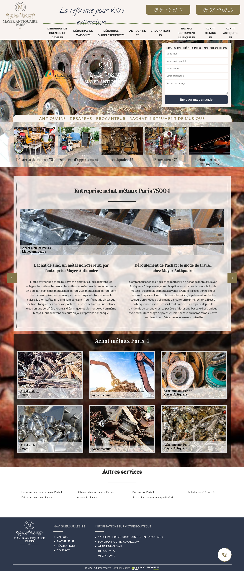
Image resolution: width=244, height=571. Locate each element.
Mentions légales (121, 567)
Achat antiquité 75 (230, 33)
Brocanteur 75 (160, 33)
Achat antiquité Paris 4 (201, 492)
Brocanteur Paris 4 (143, 492)
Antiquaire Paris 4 (87, 497)
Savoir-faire (66, 541)
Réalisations (66, 545)
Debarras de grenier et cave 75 (57, 33)
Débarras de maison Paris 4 (37, 497)
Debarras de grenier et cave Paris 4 (42, 492)
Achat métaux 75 (210, 33)
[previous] (12, 278)
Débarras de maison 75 (83, 33)
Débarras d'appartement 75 (111, 33)
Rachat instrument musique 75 (186, 33)
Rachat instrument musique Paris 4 (152, 497)
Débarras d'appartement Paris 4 (95, 492)
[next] (232, 278)
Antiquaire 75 (137, 33)
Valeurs (62, 536)
